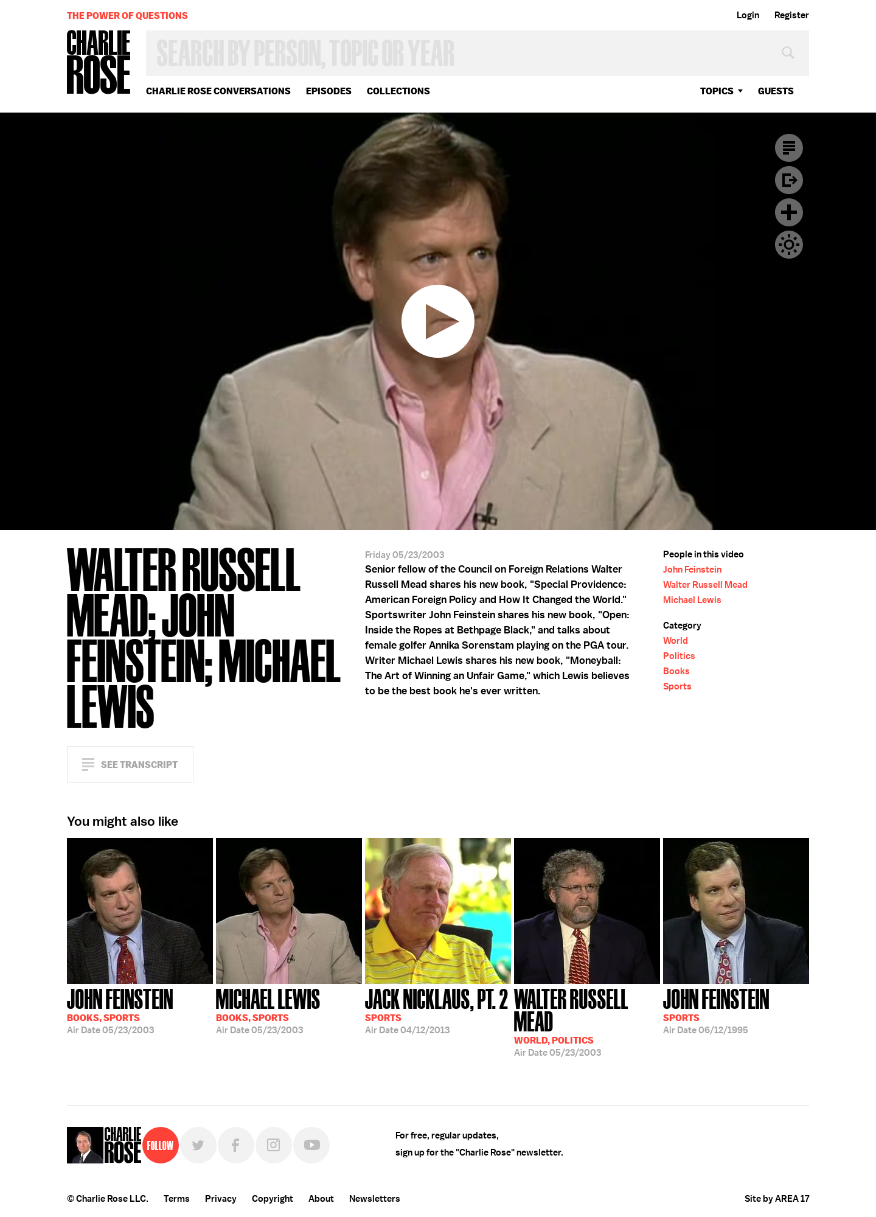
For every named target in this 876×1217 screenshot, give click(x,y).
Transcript (789, 148)
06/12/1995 (716, 1010)
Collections (398, 91)
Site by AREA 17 (777, 1199)
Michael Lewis (692, 600)
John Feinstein (692, 569)
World (675, 641)
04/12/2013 (437, 1010)
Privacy (221, 1199)
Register (791, 15)
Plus (789, 212)
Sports (677, 686)
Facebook (236, 1145)
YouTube (311, 1145)
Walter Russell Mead (705, 585)
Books (676, 671)
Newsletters (374, 1199)
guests (776, 91)
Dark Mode (789, 245)
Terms (177, 1199)
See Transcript (139, 764)
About (321, 1199)
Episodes (329, 91)
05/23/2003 (120, 1010)
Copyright (272, 1199)
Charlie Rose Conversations (218, 91)
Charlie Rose (99, 63)
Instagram (273, 1145)
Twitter (198, 1145)
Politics (679, 656)
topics (717, 91)
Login (748, 15)
